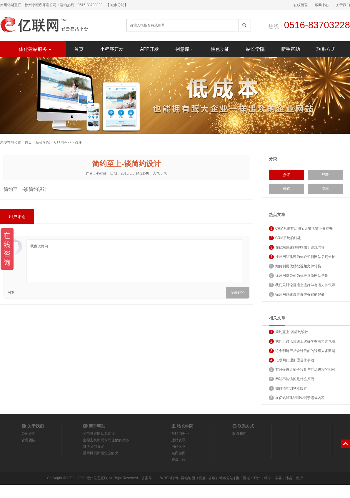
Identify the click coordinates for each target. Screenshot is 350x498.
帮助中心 (322, 5)
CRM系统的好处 (285, 238)
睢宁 (267, 478)
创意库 (184, 49)
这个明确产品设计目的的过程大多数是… (304, 350)
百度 (202, 478)
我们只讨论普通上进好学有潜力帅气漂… (304, 285)
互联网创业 (62, 142)
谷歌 (212, 478)
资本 (325, 189)
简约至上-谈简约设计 (288, 332)
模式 (286, 189)
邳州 (257, 478)
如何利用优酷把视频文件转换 (295, 266)
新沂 (299, 478)
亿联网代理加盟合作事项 (291, 360)
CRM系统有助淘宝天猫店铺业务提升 (301, 228)
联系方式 (325, 49)
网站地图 (188, 478)
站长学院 (255, 49)
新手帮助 (290, 49)
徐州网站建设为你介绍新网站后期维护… (304, 256)
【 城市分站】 (117, 5)
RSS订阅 (168, 478)
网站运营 (178, 447)
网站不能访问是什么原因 (291, 379)
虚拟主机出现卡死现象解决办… (107, 440)
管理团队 (28, 440)
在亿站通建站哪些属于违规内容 (297, 247)
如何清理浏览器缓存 (288, 388)
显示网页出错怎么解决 (100, 453)
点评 (78, 142)
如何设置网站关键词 (99, 434)
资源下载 (178, 459)
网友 (10, 293)
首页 (79, 49)
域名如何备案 (93, 447)
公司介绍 (28, 434)
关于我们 (343, 5)
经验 (325, 175)
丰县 (278, 478)
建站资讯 (178, 440)
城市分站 (226, 478)
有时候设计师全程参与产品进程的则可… (304, 369)
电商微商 (178, 453)
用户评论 (17, 216)
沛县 (288, 478)
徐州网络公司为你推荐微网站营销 (298, 275)
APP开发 (149, 49)
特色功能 (220, 49)
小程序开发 (112, 49)
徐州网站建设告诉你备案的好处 (297, 294)
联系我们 (239, 434)
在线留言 (301, 5)
